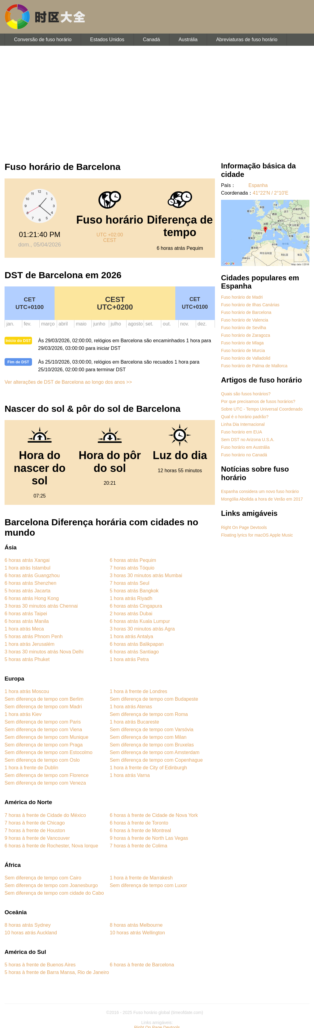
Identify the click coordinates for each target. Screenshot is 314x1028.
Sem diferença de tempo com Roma (149, 714)
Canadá (151, 39)
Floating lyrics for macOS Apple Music (257, 535)
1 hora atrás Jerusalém (30, 644)
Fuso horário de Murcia (243, 350)
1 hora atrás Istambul (27, 567)
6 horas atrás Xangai (27, 560)
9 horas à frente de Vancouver (37, 838)
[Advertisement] (157, 100)
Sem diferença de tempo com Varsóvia (152, 729)
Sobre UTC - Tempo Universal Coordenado (261, 409)
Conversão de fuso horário (43, 39)
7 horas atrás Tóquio (132, 567)
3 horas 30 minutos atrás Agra (142, 628)
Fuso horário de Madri (242, 297)
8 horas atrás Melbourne (136, 925)
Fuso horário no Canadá (244, 454)
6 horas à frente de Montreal (140, 830)
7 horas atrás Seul (129, 583)
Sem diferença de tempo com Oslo (42, 760)
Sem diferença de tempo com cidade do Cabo (54, 893)
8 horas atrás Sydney (28, 925)
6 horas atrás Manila (27, 621)
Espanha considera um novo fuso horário (260, 491)
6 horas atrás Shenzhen (30, 583)
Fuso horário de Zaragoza (245, 335)
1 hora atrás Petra (129, 659)
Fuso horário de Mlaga (242, 342)
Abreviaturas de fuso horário (246, 39)
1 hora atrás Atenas (131, 706)
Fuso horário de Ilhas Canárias (250, 304)
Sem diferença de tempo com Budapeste (154, 699)
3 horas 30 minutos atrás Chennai (41, 606)
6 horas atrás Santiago (134, 651)
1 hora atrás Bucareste (134, 721)
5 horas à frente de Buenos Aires (40, 964)
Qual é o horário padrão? (245, 416)
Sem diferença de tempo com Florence (47, 775)
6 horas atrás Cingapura (136, 606)
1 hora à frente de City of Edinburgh (148, 767)
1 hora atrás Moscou (27, 691)
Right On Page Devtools (244, 527)
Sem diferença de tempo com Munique (46, 737)
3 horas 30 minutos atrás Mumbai (146, 575)
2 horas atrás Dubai (131, 613)
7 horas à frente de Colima (138, 845)
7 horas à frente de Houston (35, 830)
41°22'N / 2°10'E (270, 193)
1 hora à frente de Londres (138, 691)
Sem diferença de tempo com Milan (148, 737)
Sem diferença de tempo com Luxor (148, 885)
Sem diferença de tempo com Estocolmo (48, 752)
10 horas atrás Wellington (137, 932)
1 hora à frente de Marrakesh (141, 877)
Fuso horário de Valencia (244, 320)
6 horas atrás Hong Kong (32, 598)
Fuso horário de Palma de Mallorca (254, 365)
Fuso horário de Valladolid (245, 358)
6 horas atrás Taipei (26, 613)
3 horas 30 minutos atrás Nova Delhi (44, 651)
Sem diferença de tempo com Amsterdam (154, 752)
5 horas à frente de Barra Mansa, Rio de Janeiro (57, 972)
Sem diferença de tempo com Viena (43, 729)
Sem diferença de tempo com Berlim (44, 699)
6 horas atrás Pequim (133, 560)
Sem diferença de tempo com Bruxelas (152, 744)
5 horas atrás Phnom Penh (33, 636)
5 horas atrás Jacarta (27, 590)
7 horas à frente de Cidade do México (45, 815)
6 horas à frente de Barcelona (142, 964)
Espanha (258, 185)
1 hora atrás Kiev (23, 714)
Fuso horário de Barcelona (246, 312)
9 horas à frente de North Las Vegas (149, 838)
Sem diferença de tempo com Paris (43, 721)
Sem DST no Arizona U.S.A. (247, 439)
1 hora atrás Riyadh (131, 598)
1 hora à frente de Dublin (31, 767)
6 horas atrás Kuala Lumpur (140, 621)
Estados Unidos (107, 39)
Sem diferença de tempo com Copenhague (156, 760)
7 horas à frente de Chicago (35, 822)
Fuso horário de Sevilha (243, 327)
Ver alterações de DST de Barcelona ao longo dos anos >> (68, 382)
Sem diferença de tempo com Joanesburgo (51, 885)
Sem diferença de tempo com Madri (43, 706)
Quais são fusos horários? (246, 393)
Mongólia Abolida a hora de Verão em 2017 (262, 499)
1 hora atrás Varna (130, 775)
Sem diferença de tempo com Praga (44, 744)
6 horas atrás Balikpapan (137, 644)
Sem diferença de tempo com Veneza (45, 782)
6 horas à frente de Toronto (139, 822)
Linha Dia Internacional (243, 424)
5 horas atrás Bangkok (134, 590)
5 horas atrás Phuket (27, 659)
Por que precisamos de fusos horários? (258, 401)
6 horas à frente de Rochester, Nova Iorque (51, 845)
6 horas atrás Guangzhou (32, 575)
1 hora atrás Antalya (131, 636)
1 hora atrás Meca (24, 628)
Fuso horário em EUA (241, 432)
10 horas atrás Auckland (31, 932)
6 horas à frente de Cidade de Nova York (154, 815)
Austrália (188, 39)
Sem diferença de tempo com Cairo (43, 877)
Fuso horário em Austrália (245, 447)
